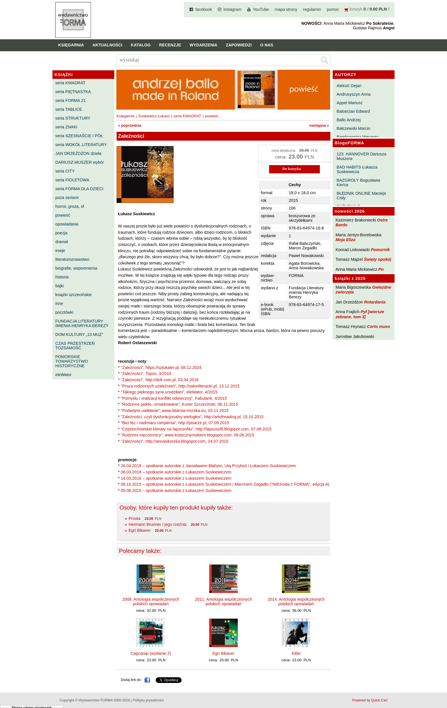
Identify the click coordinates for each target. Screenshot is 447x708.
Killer (296, 653)
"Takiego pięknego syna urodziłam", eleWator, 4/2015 (169, 392)
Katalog (141, 45)
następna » (319, 125)
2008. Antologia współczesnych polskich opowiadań (150, 601)
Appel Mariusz (350, 102)
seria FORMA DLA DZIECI (79, 188)
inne (59, 303)
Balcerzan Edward (353, 111)
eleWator (63, 374)
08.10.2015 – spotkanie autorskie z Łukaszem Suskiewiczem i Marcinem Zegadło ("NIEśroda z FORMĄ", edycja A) (225, 484)
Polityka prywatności (148, 700)
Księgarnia (71, 45)
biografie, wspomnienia (76, 268)
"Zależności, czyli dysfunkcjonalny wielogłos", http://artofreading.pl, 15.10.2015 (192, 416)
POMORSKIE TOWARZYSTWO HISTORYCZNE (71, 361)
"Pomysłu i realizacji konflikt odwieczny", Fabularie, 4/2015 (174, 398)
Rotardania (374, 302)
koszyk (356, 9)
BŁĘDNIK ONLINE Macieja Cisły (361, 195)
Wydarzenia (204, 45)
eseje (60, 250)
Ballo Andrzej (349, 120)
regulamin (312, 9)
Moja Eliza (345, 239)
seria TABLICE (68, 109)
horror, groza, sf (69, 206)
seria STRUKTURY (72, 118)
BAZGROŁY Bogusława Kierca (358, 182)
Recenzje (170, 45)
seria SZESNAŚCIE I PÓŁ (79, 136)
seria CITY (65, 171)
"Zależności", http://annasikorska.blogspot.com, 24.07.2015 (174, 441)
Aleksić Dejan (349, 85)
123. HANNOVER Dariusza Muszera (361, 156)
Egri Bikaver (140, 530)
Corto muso (378, 326)
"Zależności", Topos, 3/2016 (146, 373)
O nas (266, 45)
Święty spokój (377, 259)
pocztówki (64, 312)
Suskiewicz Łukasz (154, 116)
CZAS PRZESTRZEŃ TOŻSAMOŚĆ (75, 345)
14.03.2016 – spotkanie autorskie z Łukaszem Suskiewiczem (176, 478)
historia (61, 277)
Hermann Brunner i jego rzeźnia (157, 524)
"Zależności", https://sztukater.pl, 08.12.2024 (161, 367)
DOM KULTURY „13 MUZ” (79, 334)
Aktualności (107, 45)
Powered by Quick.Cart (369, 700)
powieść (62, 215)
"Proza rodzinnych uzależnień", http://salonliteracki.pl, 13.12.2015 (180, 386)
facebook (203, 9)
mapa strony (286, 9)
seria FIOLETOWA (72, 180)
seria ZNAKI (66, 127)
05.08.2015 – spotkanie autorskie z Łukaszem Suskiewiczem (176, 490)
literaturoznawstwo (72, 259)
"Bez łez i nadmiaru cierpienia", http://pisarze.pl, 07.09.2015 (175, 422)
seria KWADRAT (70, 83)
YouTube (261, 9)
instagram (232, 9)
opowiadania (66, 224)
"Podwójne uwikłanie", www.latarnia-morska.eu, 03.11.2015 (175, 410)
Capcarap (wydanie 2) (151, 653)
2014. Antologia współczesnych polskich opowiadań (296, 601)
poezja (61, 233)
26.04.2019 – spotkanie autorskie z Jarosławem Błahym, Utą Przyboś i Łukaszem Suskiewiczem (208, 465)
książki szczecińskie (73, 294)
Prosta (135, 518)
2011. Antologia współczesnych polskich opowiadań (223, 601)
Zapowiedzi (238, 45)
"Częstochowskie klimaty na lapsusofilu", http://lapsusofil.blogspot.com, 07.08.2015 (196, 429)
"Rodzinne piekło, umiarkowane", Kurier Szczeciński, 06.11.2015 (179, 404)
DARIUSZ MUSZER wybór (79, 162)
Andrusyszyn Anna (354, 94)
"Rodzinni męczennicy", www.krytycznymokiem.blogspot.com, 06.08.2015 (188, 435)
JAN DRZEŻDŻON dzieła (78, 153)
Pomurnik (380, 249)
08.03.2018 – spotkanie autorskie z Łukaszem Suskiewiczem (176, 472)
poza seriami (67, 197)
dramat (61, 241)
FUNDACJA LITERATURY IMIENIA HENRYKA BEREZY (82, 323)
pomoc (333, 9)
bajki (59, 286)
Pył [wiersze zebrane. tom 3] (360, 314)
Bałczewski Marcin (353, 128)
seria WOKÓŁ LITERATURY (81, 144)
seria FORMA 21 (70, 100)
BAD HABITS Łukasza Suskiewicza (357, 169)
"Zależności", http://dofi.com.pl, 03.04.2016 (160, 379)
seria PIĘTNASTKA (73, 91)
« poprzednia (129, 125)
